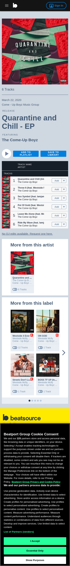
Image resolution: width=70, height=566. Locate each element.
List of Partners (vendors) (19, 531)
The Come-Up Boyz (20, 140)
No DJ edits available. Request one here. (27, 233)
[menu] (64, 180)
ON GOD (42, 336)
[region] (35, 494)
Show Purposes (35, 560)
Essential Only (35, 550)
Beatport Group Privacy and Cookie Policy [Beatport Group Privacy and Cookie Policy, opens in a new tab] (36, 481)
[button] (6, 180)
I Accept (35, 541)
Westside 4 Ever (21, 336)
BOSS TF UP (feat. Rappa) (52, 380)
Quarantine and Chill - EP (26, 278)
